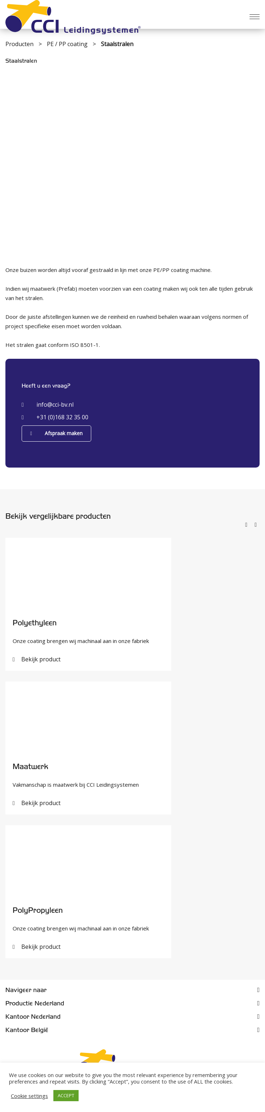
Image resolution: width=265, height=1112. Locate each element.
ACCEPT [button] (66, 1095)
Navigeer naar (26, 990)
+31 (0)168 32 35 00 (55, 417)
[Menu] (254, 17)
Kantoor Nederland (33, 1017)
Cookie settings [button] (29, 1096)
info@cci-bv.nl (48, 404)
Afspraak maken (56, 433)
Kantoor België (26, 1030)
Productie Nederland (34, 1003)
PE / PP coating (68, 44)
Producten (20, 44)
